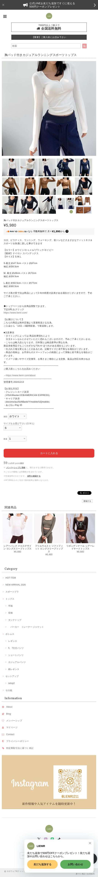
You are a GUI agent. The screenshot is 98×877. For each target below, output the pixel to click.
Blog (8, 714)
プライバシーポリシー (17, 741)
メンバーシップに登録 (15, 468)
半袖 (10, 606)
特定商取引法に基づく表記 (20, 748)
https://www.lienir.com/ (15, 312)
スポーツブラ (12, 591)
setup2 (11, 683)
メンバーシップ (14, 720)
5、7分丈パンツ (16, 648)
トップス (9, 599)
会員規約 (91, 874)
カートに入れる (49, 453)
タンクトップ (14, 620)
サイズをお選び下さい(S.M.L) (19, 423)
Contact (10, 734)
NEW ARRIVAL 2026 (15, 585)
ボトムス (9, 634)
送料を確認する (34, 476)
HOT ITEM (10, 578)
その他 (8, 690)
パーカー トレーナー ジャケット (26, 627)
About (9, 707)
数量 (5, 439)
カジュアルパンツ (17, 662)
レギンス (12, 641)
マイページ (12, 727)
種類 (5, 417)
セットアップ (12, 676)
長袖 (10, 613)
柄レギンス (13, 669)
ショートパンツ (16, 655)
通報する (87, 501)
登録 (72, 855)
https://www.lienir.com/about (20, 375)
